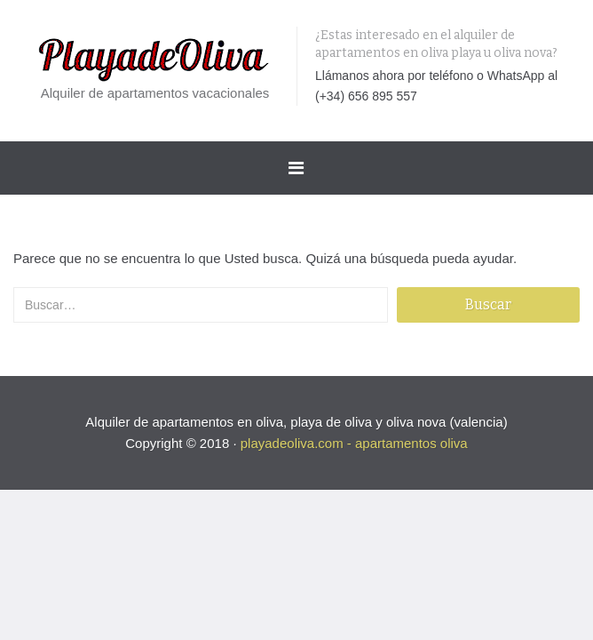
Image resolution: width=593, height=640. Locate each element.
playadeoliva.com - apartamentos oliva (354, 443)
